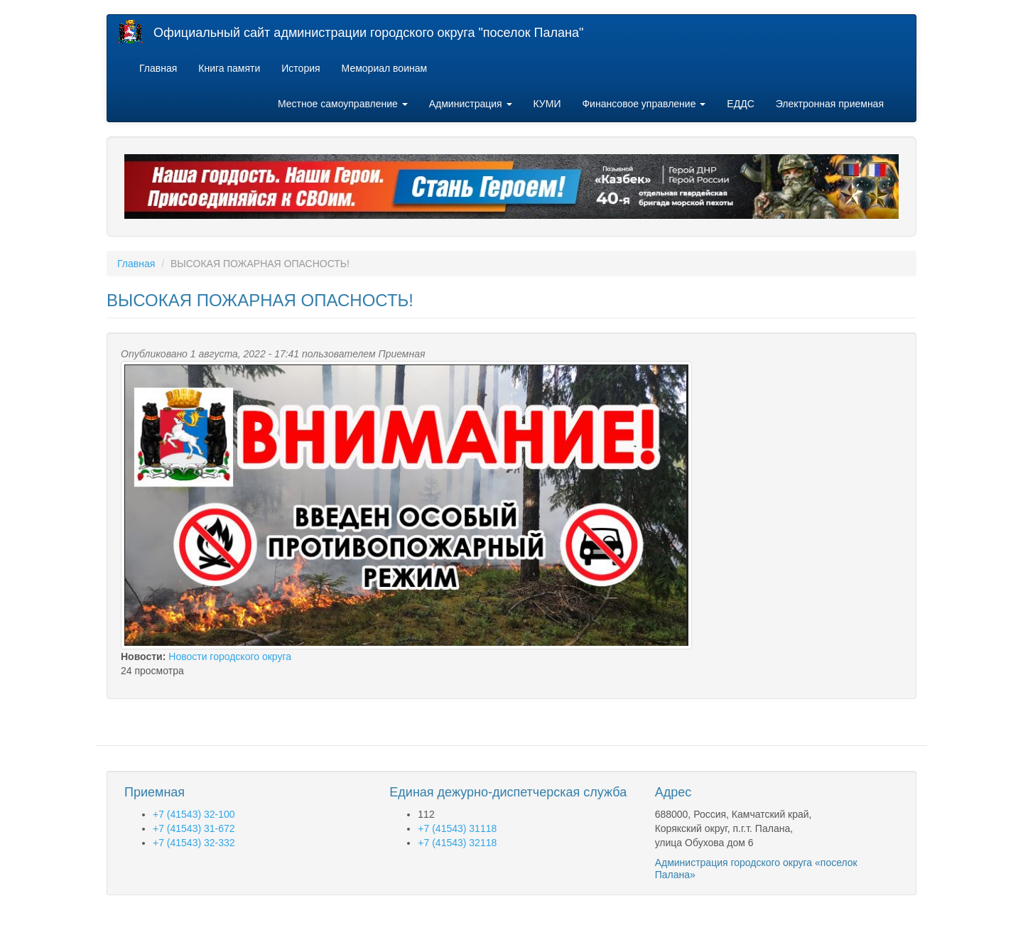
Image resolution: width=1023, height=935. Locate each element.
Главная (158, 68)
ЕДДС (740, 103)
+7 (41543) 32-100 (194, 814)
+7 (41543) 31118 (457, 828)
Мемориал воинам (385, 68)
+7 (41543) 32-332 (194, 842)
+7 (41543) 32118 (457, 842)
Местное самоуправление (343, 103)
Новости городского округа (229, 656)
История (300, 68)
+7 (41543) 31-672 (194, 828)
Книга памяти (229, 68)
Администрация (470, 103)
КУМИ (547, 103)
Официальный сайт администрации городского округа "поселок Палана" (368, 33)
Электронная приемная (830, 103)
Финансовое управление (643, 103)
